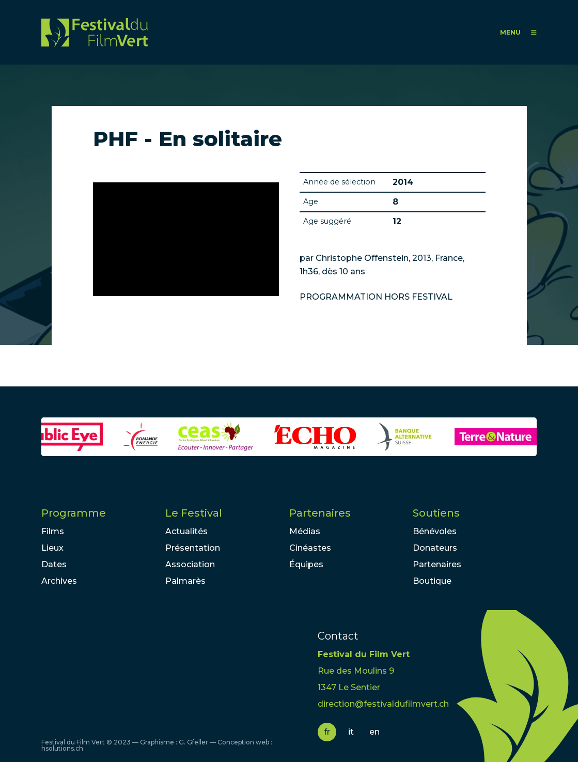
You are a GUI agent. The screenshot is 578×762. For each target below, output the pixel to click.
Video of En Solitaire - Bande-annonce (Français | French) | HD (186, 239)
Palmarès (185, 581)
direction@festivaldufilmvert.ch (383, 704)
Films (52, 531)
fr (327, 732)
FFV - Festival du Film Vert (94, 32)
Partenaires (320, 513)
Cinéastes (310, 548)
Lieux (52, 548)
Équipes (306, 564)
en (374, 732)
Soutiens (436, 513)
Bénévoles (435, 531)
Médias (304, 531)
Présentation (192, 548)
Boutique (432, 581)
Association (190, 564)
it (351, 732)
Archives (59, 581)
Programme (73, 513)
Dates (54, 564)
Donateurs (435, 548)
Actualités (186, 531)
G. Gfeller (193, 742)
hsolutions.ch (62, 748)
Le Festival (193, 513)
